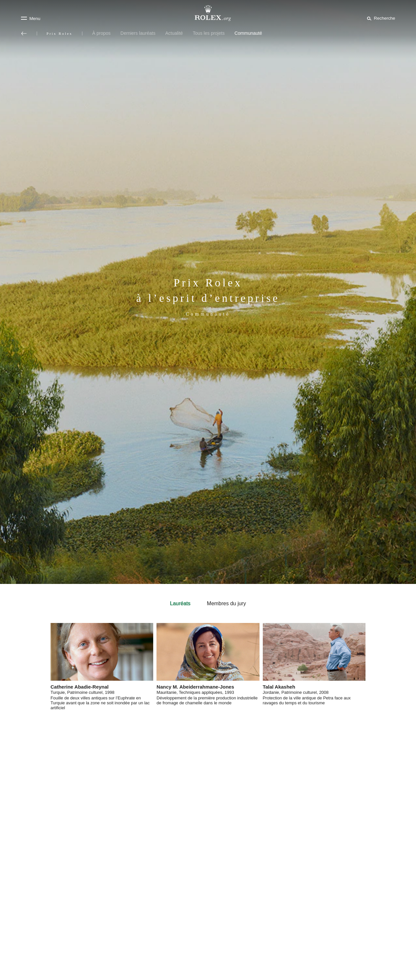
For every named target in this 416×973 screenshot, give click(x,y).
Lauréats (180, 603)
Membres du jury (226, 603)
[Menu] (30, 18)
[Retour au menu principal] (24, 33)
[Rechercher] (380, 18)
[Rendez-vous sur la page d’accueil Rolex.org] (208, 13)
